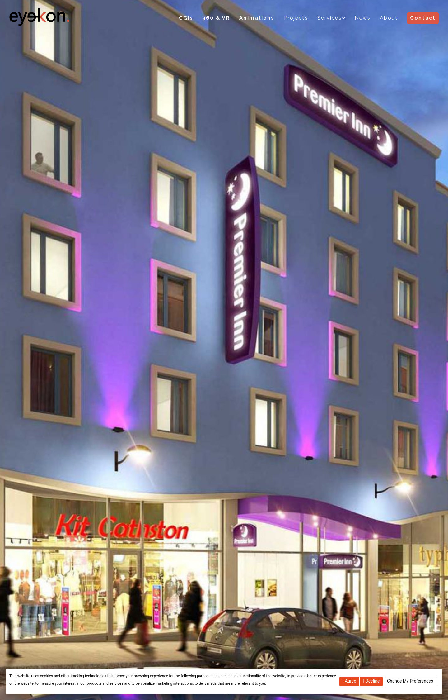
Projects (297, 18)
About (389, 18)
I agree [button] (349, 681)
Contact (423, 18)
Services (330, 18)
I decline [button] (371, 681)
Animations (257, 18)
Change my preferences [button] (410, 681)
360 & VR (217, 18)
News (363, 18)
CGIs (187, 18)
